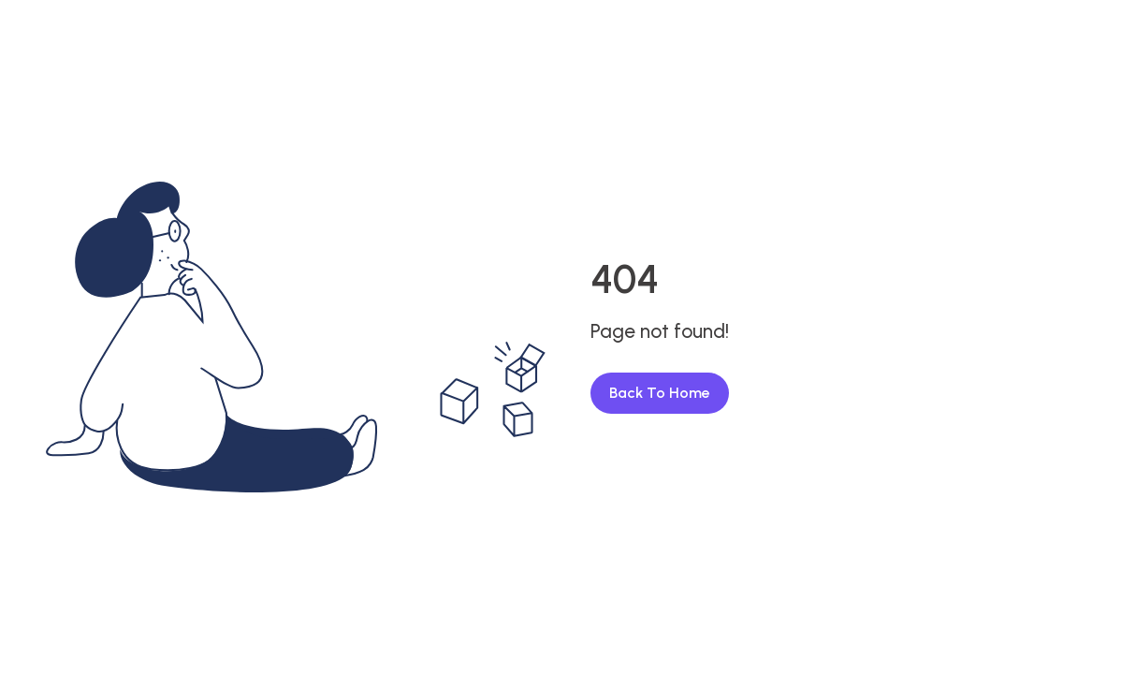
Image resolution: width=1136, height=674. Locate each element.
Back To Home (659, 393)
